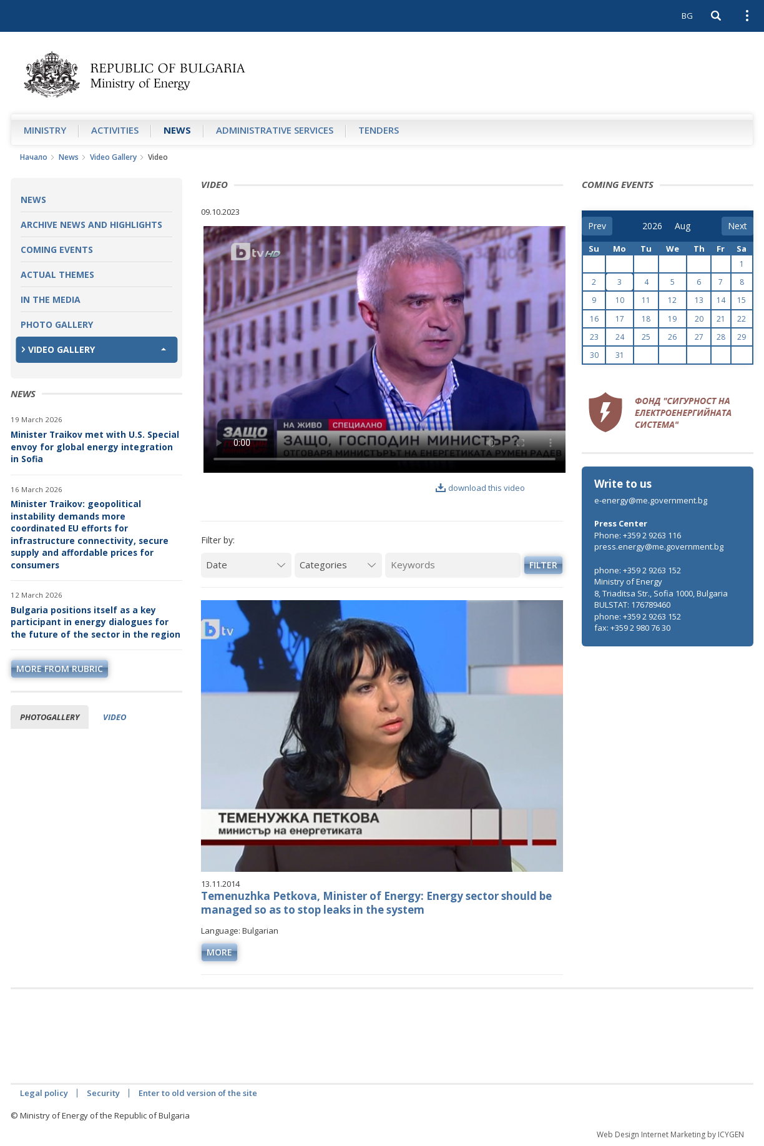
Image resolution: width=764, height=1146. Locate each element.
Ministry (45, 130)
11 (646, 300)
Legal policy (44, 1093)
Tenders (378, 130)
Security (103, 1093)
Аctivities (115, 130)
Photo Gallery (57, 324)
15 (741, 300)
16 (594, 319)
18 (646, 319)
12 (672, 300)
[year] (652, 226)
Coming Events (57, 249)
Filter (543, 565)
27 (699, 337)
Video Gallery (113, 157)
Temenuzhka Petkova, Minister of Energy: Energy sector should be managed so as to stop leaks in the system (376, 903)
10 (619, 300)
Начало (33, 157)
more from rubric (59, 668)
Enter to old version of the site (198, 1093)
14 (721, 300)
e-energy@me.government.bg (650, 500)
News (177, 130)
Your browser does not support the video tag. (384, 349)
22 (741, 319)
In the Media (51, 299)
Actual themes (57, 274)
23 (594, 337)
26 (672, 337)
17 (619, 319)
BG (687, 15)
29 (741, 337)
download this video (480, 487)
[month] (683, 226)
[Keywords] (453, 565)
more (219, 952)
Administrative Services (274, 130)
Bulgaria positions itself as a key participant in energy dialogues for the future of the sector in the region (95, 622)
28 (721, 337)
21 (721, 319)
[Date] (246, 565)
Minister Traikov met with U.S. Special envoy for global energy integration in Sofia (95, 446)
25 (646, 337)
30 (594, 355)
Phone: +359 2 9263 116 (637, 535)
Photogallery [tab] (49, 717)
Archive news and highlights (91, 224)
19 (672, 319)
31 (619, 355)
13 (699, 300)
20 (699, 319)
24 (619, 337)
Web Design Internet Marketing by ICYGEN (670, 1134)
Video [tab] (114, 717)
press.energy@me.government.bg (658, 546)
